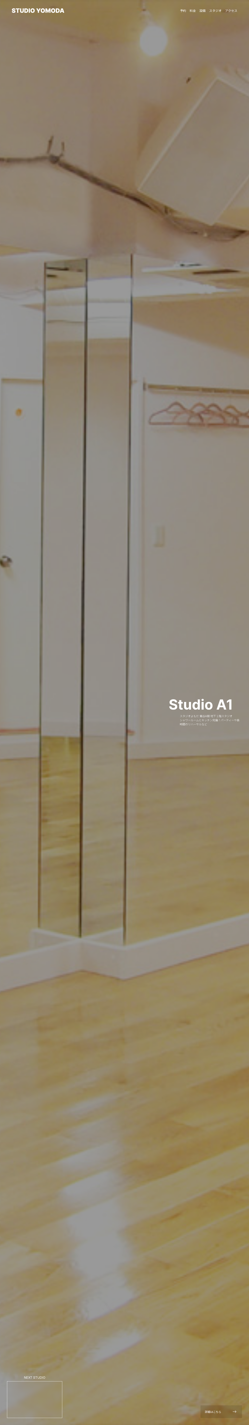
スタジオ (215, 11)
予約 (183, 11)
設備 (202, 11)
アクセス (231, 11)
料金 (193, 11)
